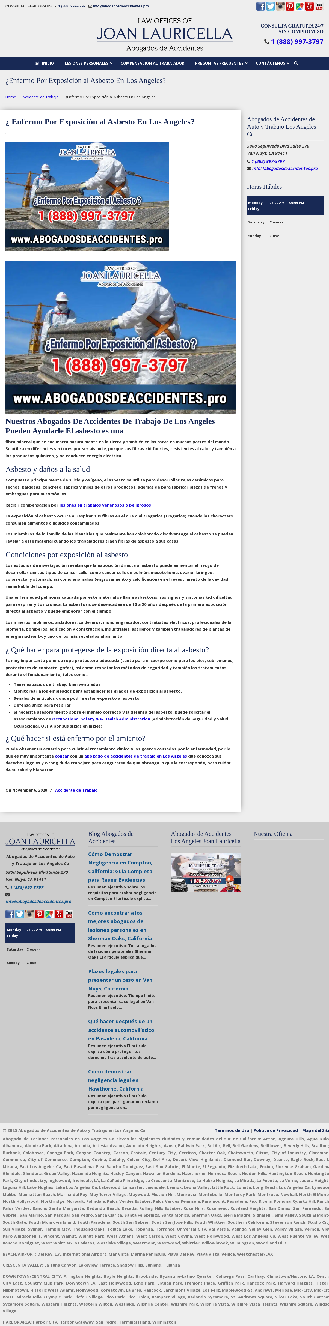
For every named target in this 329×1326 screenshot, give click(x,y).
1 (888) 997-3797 (71, 6)
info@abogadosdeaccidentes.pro (121, 6)
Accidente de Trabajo (41, 96)
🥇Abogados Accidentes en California (164, 34)
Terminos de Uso (232, 1130)
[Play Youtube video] (206, 872)
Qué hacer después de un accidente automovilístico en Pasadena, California (121, 1030)
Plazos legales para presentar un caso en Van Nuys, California (120, 980)
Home (10, 96)
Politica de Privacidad (276, 1130)
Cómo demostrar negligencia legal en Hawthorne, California (116, 1080)
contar (62, 756)
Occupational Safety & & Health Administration (101, 719)
